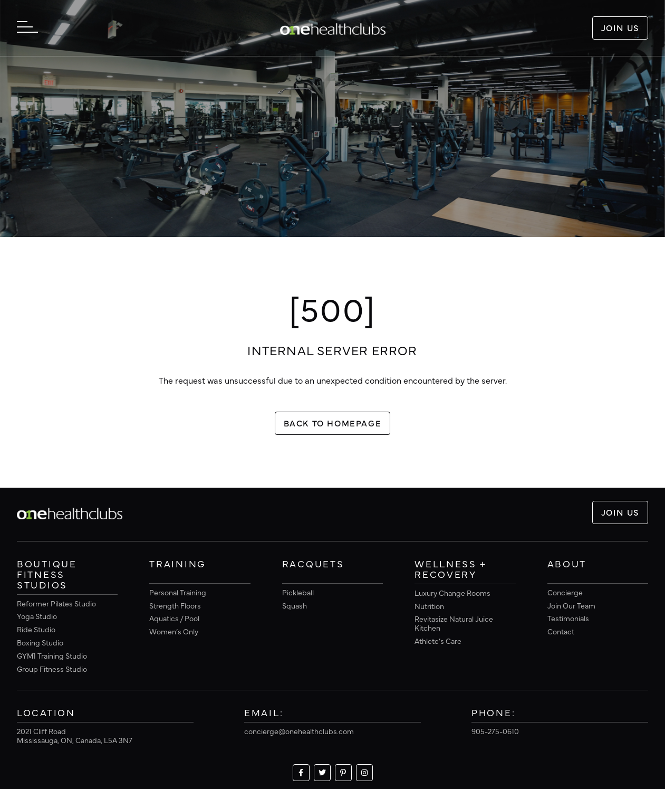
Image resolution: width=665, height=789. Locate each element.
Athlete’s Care (438, 640)
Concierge (565, 592)
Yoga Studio (37, 616)
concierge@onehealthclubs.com (299, 731)
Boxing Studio (40, 642)
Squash (294, 605)
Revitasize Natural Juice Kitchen (454, 623)
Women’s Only (173, 631)
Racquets (313, 564)
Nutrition (429, 606)
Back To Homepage (333, 423)
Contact (560, 631)
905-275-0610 (495, 731)
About (567, 564)
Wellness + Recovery (451, 569)
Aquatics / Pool (174, 618)
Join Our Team (571, 605)
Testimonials (568, 618)
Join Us (620, 27)
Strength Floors (175, 605)
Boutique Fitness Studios (47, 574)
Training (177, 564)
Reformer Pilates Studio (56, 603)
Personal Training (177, 592)
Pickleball (298, 592)
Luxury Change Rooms (452, 592)
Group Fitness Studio (52, 668)
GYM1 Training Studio (52, 655)
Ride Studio (36, 629)
